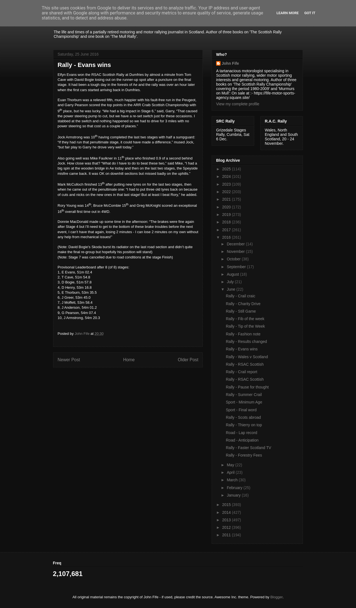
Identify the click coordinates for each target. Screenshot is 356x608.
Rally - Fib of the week (245, 319)
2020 (227, 207)
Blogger (276, 597)
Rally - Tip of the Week (245, 326)
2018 (227, 222)
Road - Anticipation (242, 440)
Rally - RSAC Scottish (245, 364)
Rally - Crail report (241, 372)
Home (129, 359)
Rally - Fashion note (243, 334)
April (231, 472)
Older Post (188, 359)
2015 (227, 504)
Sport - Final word (241, 410)
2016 (227, 237)
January (234, 495)
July (231, 282)
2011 (227, 535)
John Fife (230, 63)
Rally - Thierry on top (244, 425)
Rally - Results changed (246, 341)
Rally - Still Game (241, 311)
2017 (227, 230)
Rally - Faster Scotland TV (248, 447)
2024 (227, 176)
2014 (227, 512)
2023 (227, 184)
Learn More (287, 13)
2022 (227, 192)
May (231, 465)
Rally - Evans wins (242, 349)
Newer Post (69, 359)
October (234, 259)
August (233, 274)
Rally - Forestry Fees (244, 455)
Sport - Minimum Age (244, 402)
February (235, 487)
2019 (227, 214)
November (236, 251)
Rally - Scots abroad (243, 417)
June (231, 289)
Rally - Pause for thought (247, 387)
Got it (309, 13)
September (237, 267)
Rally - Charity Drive (243, 303)
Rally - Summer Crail (244, 394)
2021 (227, 199)
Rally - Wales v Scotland (247, 357)
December (236, 244)
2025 (227, 169)
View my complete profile (237, 104)
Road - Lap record (241, 432)
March (233, 480)
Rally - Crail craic (240, 296)
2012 (227, 527)
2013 (227, 520)
